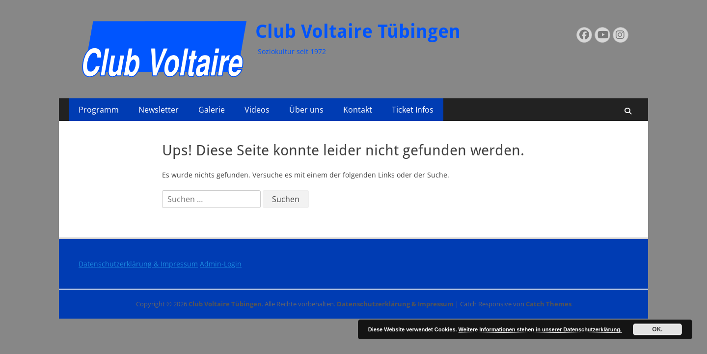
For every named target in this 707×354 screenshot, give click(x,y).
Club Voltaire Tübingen (358, 31)
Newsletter (158, 109)
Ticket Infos (413, 109)
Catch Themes (548, 303)
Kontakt (357, 109)
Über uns (306, 109)
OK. (657, 329)
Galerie (211, 109)
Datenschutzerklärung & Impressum (138, 263)
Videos (257, 109)
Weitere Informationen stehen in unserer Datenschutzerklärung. (540, 329)
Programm (99, 109)
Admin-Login (221, 263)
